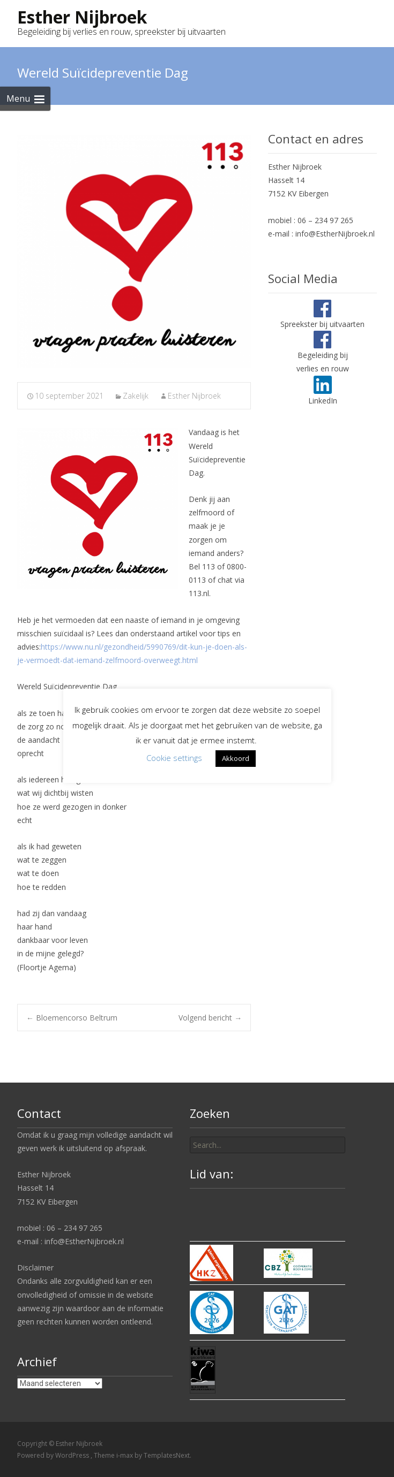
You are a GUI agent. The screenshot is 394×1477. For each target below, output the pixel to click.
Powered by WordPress (54, 1455)
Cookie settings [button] (174, 757)
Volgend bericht (210, 1017)
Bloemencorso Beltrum (71, 1017)
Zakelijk (135, 396)
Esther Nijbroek (194, 396)
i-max (125, 1455)
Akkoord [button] (235, 758)
